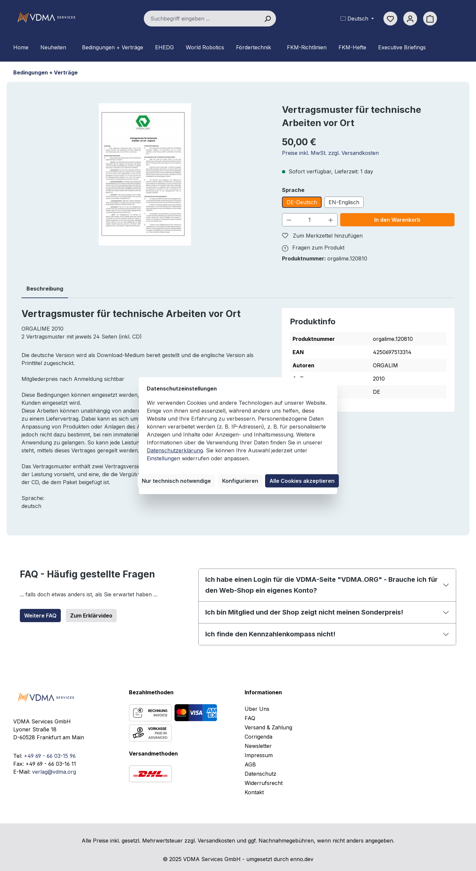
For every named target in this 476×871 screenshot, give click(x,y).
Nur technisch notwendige (176, 481)
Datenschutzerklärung (175, 450)
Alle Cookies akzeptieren (302, 481)
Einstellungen (163, 458)
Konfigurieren (240, 481)
